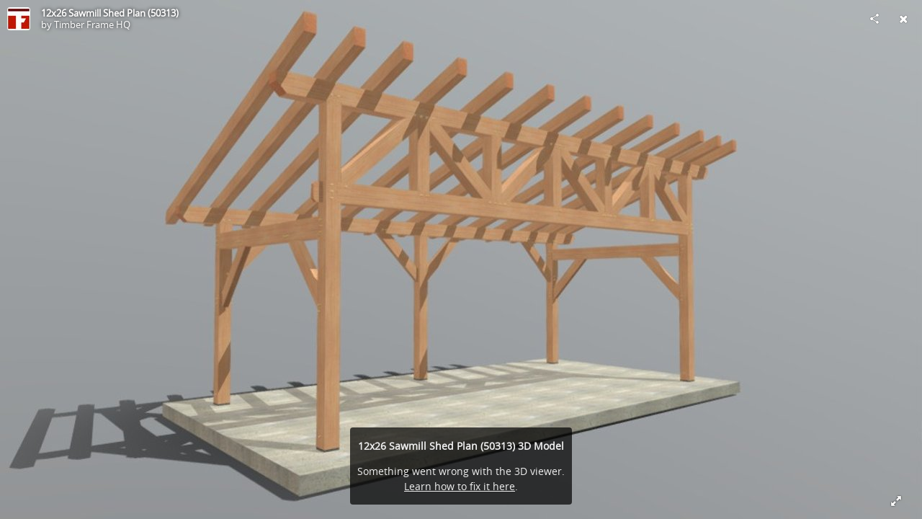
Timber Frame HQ (92, 24)
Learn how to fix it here (459, 486)
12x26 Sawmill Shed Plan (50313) (110, 12)
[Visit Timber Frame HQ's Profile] (18, 18)
